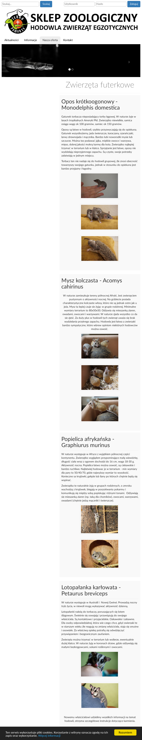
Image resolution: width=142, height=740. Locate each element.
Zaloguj (134, 4)
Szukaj (46, 4)
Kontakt (68, 40)
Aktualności (11, 40)
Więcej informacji (49, 736)
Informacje (30, 40)
